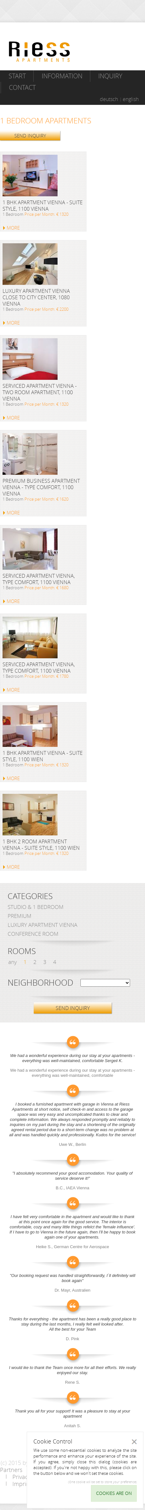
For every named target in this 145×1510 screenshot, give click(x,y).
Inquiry (110, 76)
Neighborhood (40, 983)
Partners (11, 1470)
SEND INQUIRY (30, 135)
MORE (13, 227)
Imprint (21, 1484)
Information (62, 76)
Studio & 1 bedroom (36, 907)
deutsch (109, 99)
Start (17, 76)
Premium (19, 915)
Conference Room (33, 933)
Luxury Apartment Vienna (42, 924)
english (131, 99)
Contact (22, 87)
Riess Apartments (39, 51)
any (12, 962)
